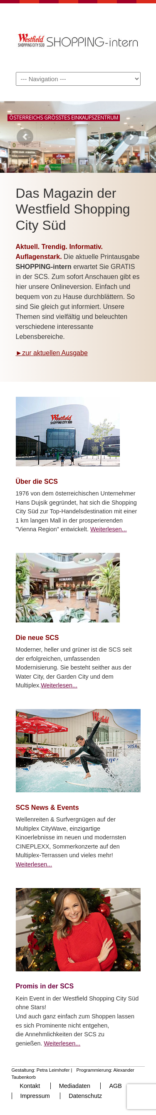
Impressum (35, 1096)
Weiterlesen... (108, 529)
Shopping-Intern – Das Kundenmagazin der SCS (78, 37)
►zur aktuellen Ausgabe (52, 352)
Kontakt (30, 1086)
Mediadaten (74, 1086)
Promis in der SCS (45, 986)
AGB (115, 1086)
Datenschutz (85, 1096)
